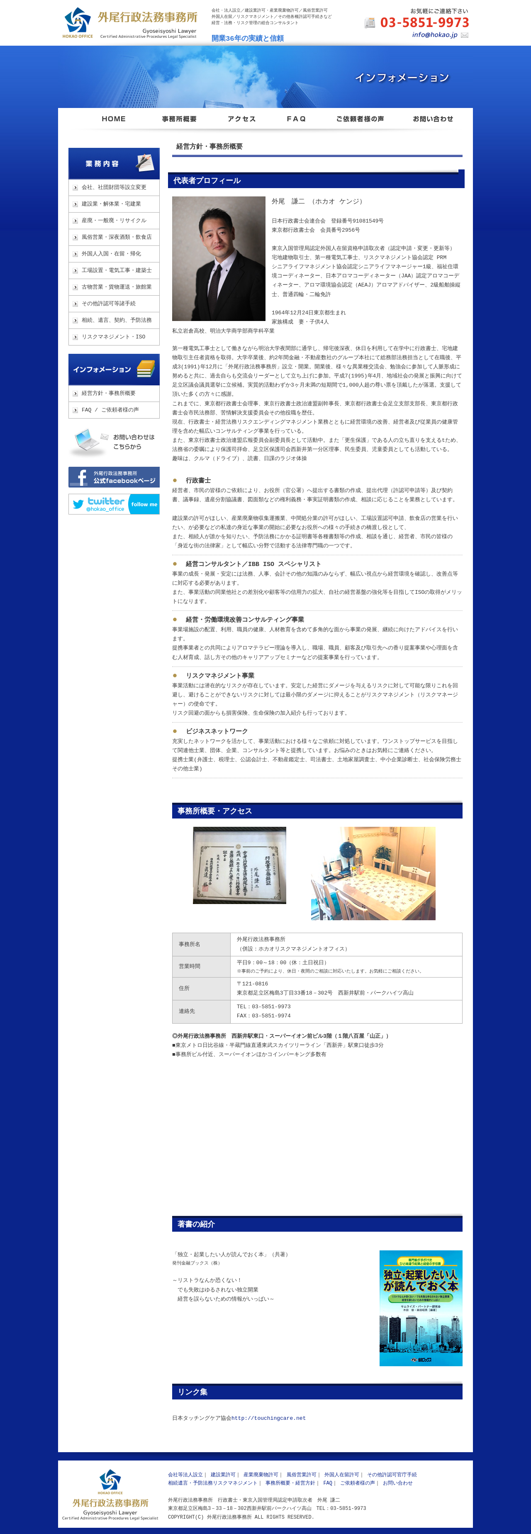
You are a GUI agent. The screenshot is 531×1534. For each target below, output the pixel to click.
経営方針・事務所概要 (109, 393)
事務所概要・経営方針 (290, 1483)
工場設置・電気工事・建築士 (117, 270)
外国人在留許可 (341, 1474)
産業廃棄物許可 (261, 1474)
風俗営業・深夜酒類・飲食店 (117, 237)
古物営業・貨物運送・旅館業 (117, 287)
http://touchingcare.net (268, 1418)
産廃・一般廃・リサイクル (114, 221)
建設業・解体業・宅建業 (111, 204)
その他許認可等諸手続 (109, 304)
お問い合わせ (114, 442)
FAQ (327, 1483)
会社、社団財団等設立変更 (114, 187)
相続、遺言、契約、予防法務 (117, 320)
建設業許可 (223, 1474)
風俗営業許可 (302, 1474)
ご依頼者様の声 (357, 1483)
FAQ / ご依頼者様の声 (110, 410)
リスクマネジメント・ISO (113, 337)
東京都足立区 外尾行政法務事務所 (114, 124)
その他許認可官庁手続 (392, 1474)
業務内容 (114, 163)
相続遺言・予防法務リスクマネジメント (213, 1483)
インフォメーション (114, 369)
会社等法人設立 (185, 1474)
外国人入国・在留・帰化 (111, 254)
